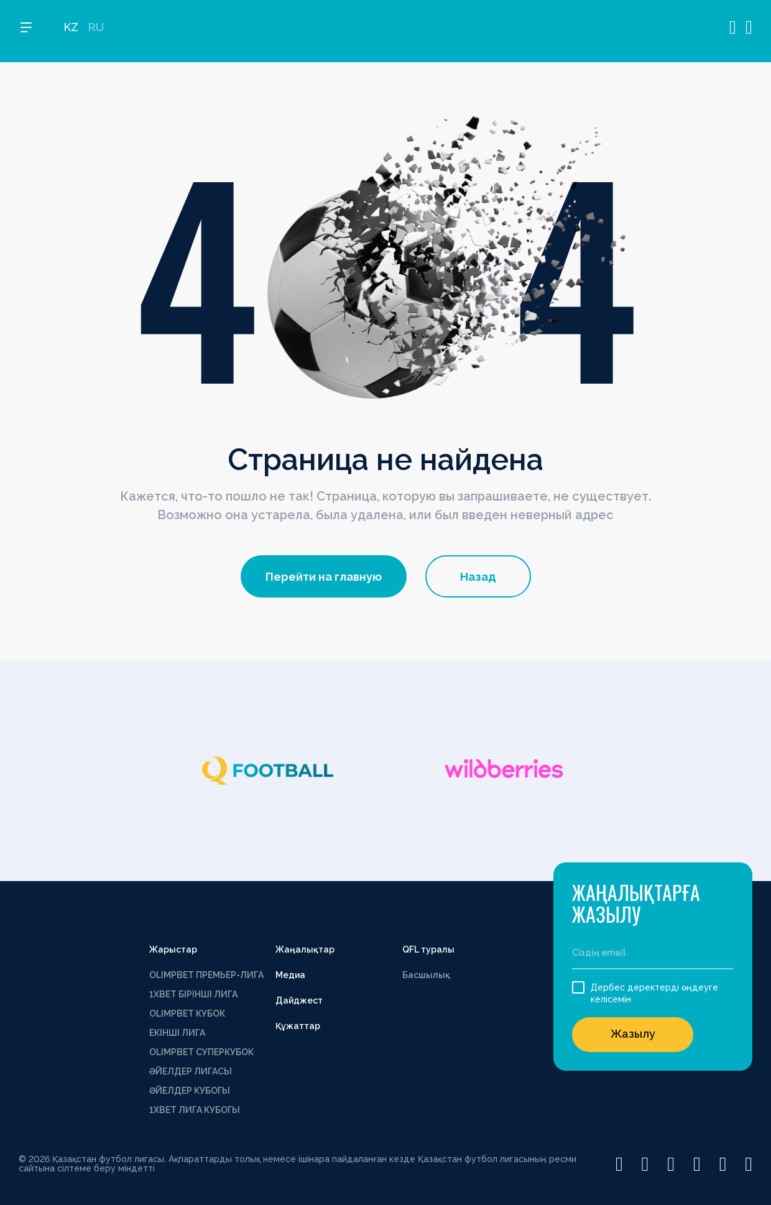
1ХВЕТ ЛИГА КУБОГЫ (194, 1110)
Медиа (290, 975)
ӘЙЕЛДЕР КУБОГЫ (189, 1091)
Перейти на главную (323, 576)
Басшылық (426, 975)
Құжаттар (297, 1026)
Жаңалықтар (305, 949)
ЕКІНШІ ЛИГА (177, 1033)
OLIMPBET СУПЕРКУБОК (201, 1052)
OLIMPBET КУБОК (187, 1013)
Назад (478, 576)
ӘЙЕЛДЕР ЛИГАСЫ (190, 1071)
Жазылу (633, 1033)
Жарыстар (173, 949)
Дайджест (299, 1000)
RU (96, 31)
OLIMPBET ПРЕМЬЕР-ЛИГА (206, 975)
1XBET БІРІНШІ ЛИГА (193, 994)
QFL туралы (428, 949)
